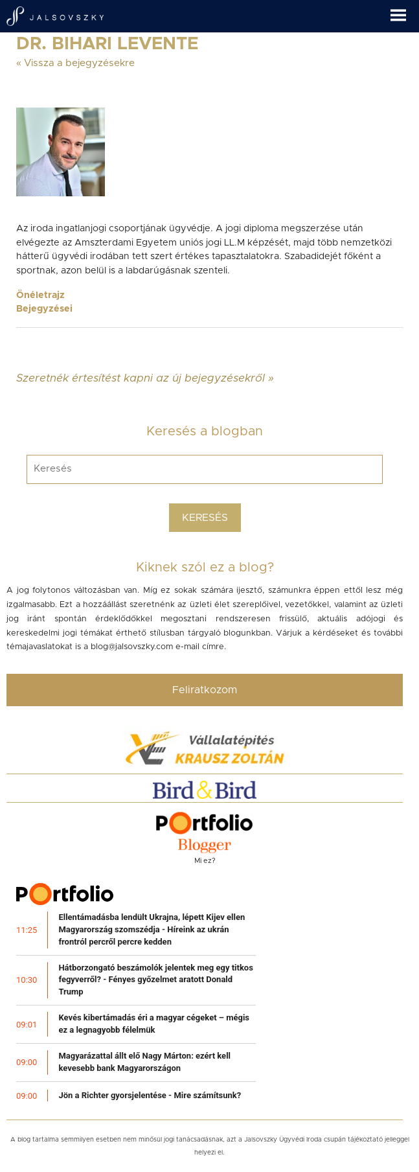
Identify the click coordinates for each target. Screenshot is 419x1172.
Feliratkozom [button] (204, 690)
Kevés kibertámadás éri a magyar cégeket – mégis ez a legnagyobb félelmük (153, 1024)
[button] (405, 11)
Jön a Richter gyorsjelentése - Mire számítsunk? (149, 1095)
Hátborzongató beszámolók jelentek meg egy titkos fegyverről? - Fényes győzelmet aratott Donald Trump (155, 980)
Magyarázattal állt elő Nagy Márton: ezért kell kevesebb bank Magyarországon (144, 1062)
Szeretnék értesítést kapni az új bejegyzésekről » (145, 378)
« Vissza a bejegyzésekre (75, 63)
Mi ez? (205, 860)
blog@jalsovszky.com (132, 647)
